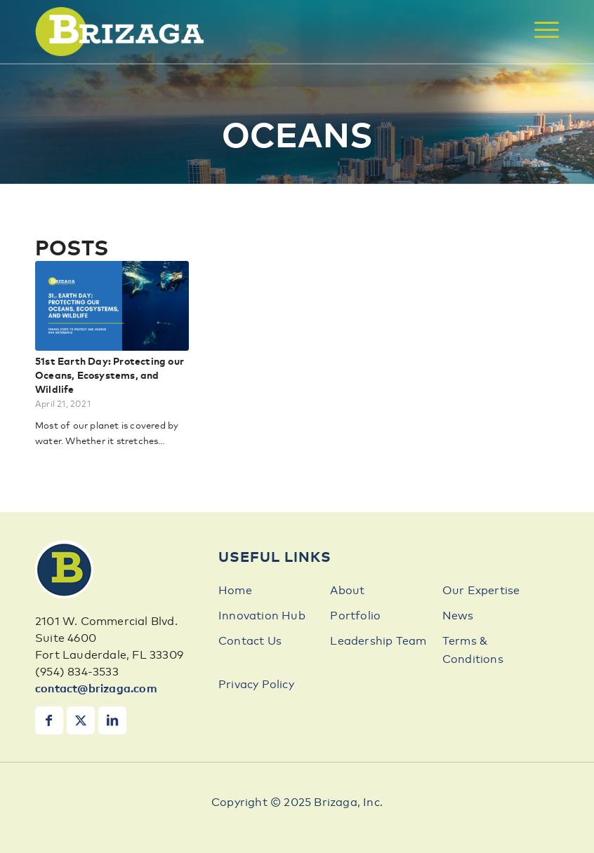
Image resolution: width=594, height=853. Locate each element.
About (347, 590)
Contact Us (250, 641)
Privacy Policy (256, 684)
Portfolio (355, 616)
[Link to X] (81, 720)
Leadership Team (378, 641)
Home (235, 590)
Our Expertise (481, 590)
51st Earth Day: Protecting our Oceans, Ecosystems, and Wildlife (109, 376)
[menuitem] (539, 30)
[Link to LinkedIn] (112, 720)
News (458, 616)
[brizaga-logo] (119, 31)
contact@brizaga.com (96, 688)
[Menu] (539, 30)
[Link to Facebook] (49, 720)
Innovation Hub (261, 616)
